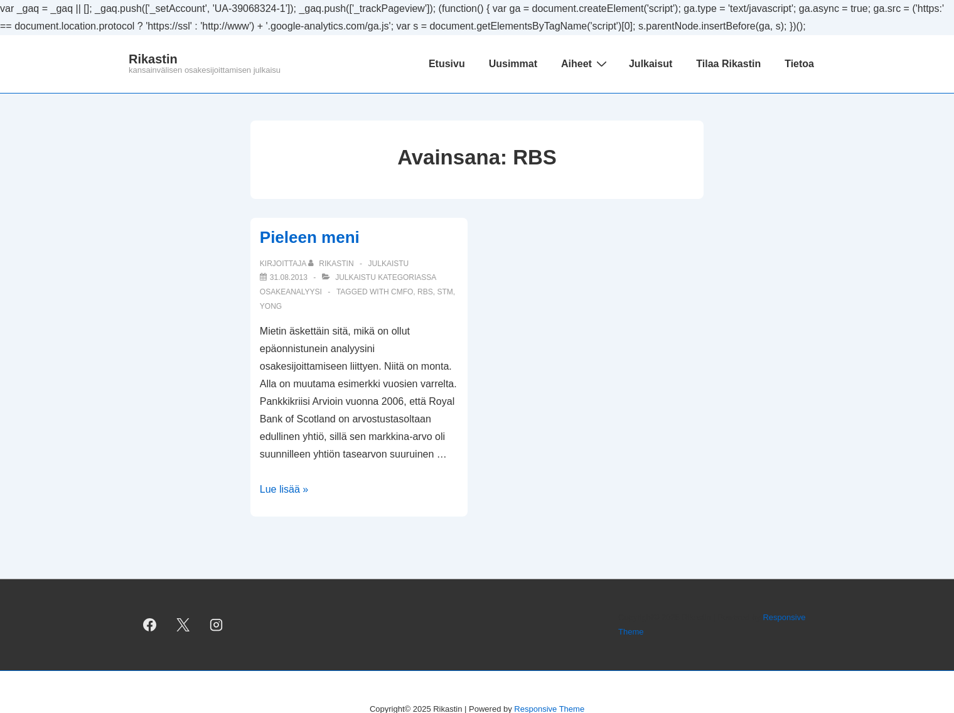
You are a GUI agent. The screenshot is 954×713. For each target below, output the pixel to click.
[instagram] (216, 625)
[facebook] (150, 625)
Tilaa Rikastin (728, 63)
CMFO (402, 291)
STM (445, 291)
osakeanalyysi (291, 291)
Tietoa (799, 63)
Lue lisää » (284, 489)
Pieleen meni (310, 237)
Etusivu (447, 63)
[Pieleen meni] (289, 277)
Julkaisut (650, 63)
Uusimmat (513, 63)
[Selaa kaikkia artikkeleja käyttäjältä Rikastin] (332, 263)
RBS (425, 291)
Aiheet (585, 63)
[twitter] (183, 625)
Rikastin (153, 59)
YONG (271, 306)
